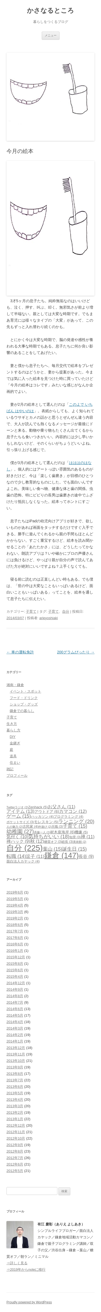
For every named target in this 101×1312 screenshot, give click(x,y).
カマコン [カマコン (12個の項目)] (73, 811)
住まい (15, 763)
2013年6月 (14, 1087)
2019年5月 (14, 899)
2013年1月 (14, 1119)
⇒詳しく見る (16, 1263)
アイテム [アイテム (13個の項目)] (20, 811)
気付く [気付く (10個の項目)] (17, 836)
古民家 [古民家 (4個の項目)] (30, 826)
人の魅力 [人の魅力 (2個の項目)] (14, 826)
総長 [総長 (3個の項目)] (67, 842)
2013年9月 (14, 1067)
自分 (65, 611)
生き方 (11, 724)
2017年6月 (14, 938)
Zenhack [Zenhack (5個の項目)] (38, 807)
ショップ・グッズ (24, 704)
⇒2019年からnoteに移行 (26, 1269)
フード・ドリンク (24, 698)
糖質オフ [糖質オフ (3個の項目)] (53, 842)
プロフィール (16, 775)
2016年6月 (14, 944)
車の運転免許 (20, 652)
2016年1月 (14, 951)
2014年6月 (14, 1009)
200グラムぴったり (76, 652)
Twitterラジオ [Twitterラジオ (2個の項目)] (17, 807)
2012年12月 (15, 1125)
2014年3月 (14, 1028)
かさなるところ (50, 10)
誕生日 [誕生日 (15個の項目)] (74, 849)
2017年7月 (14, 931)
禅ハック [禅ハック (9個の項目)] (18, 841)
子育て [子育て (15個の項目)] (75, 826)
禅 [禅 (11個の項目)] (88, 836)
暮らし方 (13, 730)
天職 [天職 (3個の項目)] (57, 827)
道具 (13, 756)
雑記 (9, 769)
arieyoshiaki (48, 618)
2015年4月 (14, 976)
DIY (13, 737)
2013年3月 (14, 1106)
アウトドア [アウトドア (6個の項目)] (46, 811)
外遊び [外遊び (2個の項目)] (44, 826)
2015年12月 (15, 957)
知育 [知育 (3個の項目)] (75, 837)
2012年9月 (14, 1145)
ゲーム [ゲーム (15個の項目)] (18, 816)
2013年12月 (15, 1048)
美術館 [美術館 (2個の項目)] (79, 841)
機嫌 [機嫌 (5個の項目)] (81, 832)
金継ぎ (15, 743)
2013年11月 (15, 1054)
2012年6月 (14, 1164)
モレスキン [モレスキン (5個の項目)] (46, 822)
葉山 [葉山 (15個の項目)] (52, 849)
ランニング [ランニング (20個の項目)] (76, 821)
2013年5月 (14, 1093)
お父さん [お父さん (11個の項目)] (61, 806)
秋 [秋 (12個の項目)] (37, 841)
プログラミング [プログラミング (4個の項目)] (68, 817)
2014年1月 (14, 1041)
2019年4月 (14, 905)
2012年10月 (15, 1138)
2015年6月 (14, 970)
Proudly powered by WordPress (29, 1302)
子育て (31, 611)
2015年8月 (14, 964)
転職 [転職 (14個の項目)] (16, 856)
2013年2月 (14, 1112)
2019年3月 (14, 912)
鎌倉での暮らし (22, 711)
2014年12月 (15, 983)
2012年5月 (14, 1171)
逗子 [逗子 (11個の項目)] (35, 856)
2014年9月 (14, 989)
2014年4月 (14, 1022)
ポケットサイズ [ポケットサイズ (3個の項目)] (20, 822)
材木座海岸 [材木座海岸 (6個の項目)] (62, 832)
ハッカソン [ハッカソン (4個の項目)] (42, 817)
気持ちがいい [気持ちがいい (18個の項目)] (48, 836)
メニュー (51, 35)
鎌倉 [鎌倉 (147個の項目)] (61, 855)
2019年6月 (14, 892)
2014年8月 (14, 996)
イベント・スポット (25, 691)
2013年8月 (14, 1074)
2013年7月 (14, 1080)
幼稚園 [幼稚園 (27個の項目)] (20, 831)
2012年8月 (14, 1151)
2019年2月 (14, 918)
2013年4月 (14, 1100)
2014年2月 (14, 1035)
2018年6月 (14, 925)
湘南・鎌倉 (15, 685)
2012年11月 (15, 1132)
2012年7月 (14, 1158)
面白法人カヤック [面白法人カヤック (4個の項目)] (23, 861)
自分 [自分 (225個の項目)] (24, 847)
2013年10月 (15, 1061)
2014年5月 (14, 1015)
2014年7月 (14, 1002)
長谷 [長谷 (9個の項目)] (86, 856)
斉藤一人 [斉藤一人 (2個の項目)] (42, 832)
